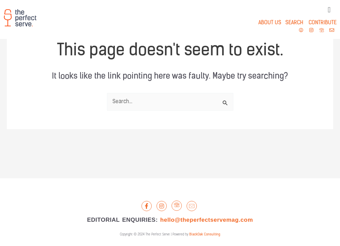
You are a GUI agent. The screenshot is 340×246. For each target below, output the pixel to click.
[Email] (192, 206)
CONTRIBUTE (323, 23)
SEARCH (292, 23)
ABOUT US (269, 23)
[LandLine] (177, 206)
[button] (329, 10)
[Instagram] (162, 206)
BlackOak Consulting (204, 234)
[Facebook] (146, 206)
